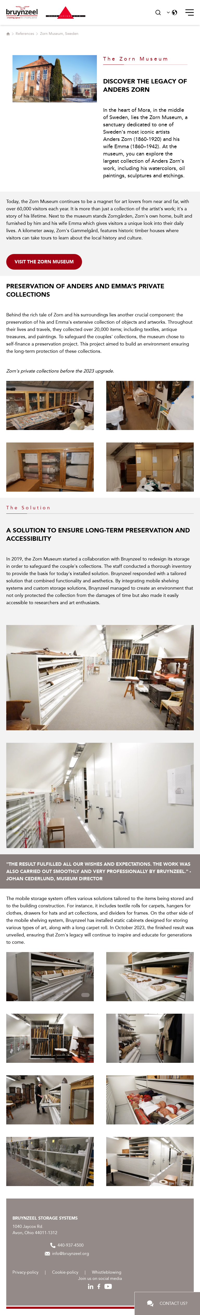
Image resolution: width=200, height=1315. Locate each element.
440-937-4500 (67, 1245)
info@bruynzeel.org (67, 1253)
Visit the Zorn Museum (44, 262)
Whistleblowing (106, 1272)
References (25, 33)
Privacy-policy (25, 1272)
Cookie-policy (65, 1272)
